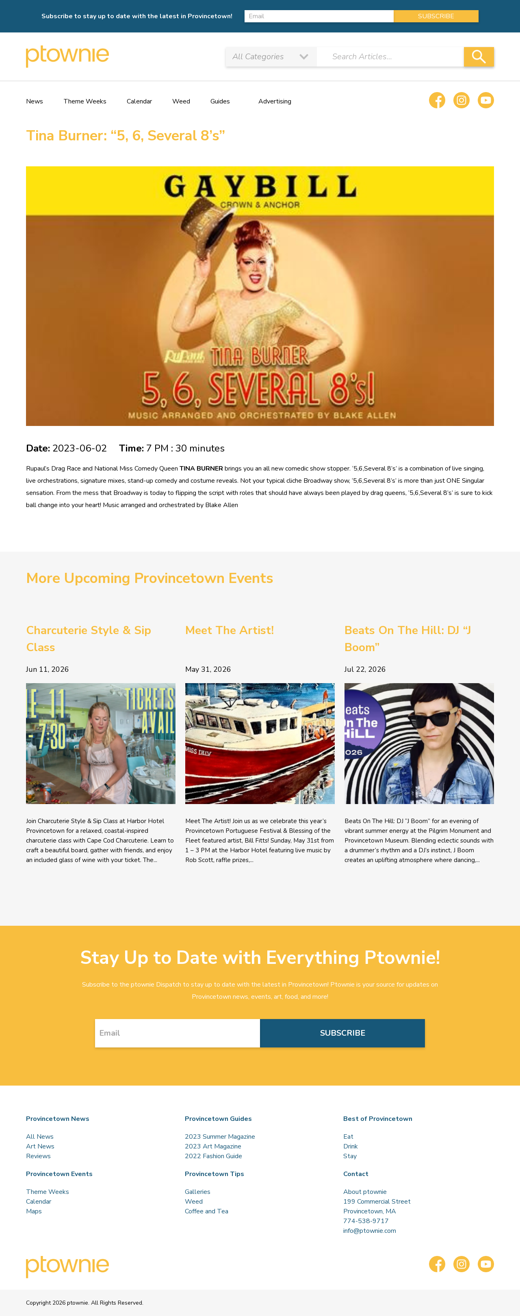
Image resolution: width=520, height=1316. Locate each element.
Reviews (38, 1156)
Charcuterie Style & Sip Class (88, 639)
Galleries (197, 1191)
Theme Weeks (84, 101)
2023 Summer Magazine (220, 1136)
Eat (348, 1136)
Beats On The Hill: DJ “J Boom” (407, 639)
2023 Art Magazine (213, 1146)
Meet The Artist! (229, 630)
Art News (40, 1146)
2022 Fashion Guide (213, 1156)
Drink (350, 1146)
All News (40, 1136)
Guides (220, 101)
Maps (34, 1211)
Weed (181, 101)
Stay (350, 1156)
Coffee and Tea (206, 1211)
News (34, 101)
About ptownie (365, 1191)
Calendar (139, 101)
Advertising (274, 101)
